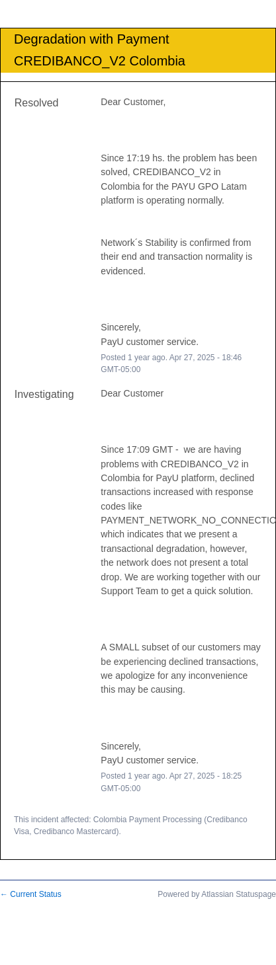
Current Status (31, 894)
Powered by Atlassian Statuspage (217, 894)
